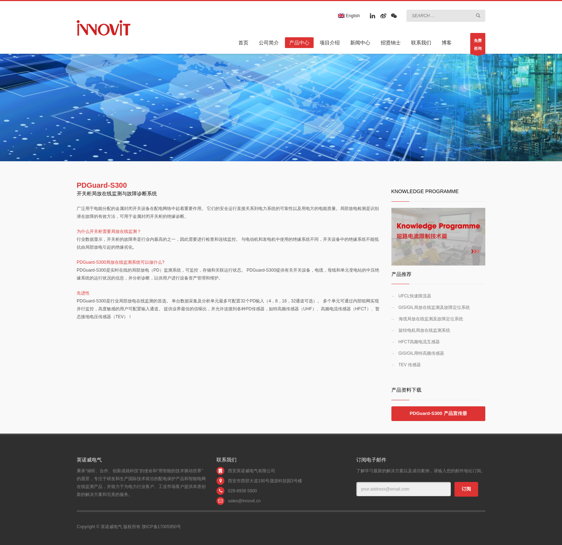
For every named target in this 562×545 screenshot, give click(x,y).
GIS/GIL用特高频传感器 (421, 353)
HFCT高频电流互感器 (419, 341)
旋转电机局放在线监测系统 (424, 330)
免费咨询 (477, 46)
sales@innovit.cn (244, 500)
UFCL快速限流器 (415, 295)
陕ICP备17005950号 (161, 526)
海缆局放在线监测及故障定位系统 (431, 318)
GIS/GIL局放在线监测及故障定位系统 (434, 307)
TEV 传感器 (410, 364)
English (349, 15)
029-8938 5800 (242, 490)
